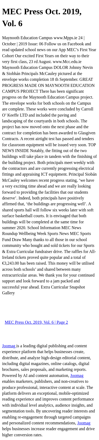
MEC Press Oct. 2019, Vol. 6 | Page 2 (36, 322)
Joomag (9, 346)
